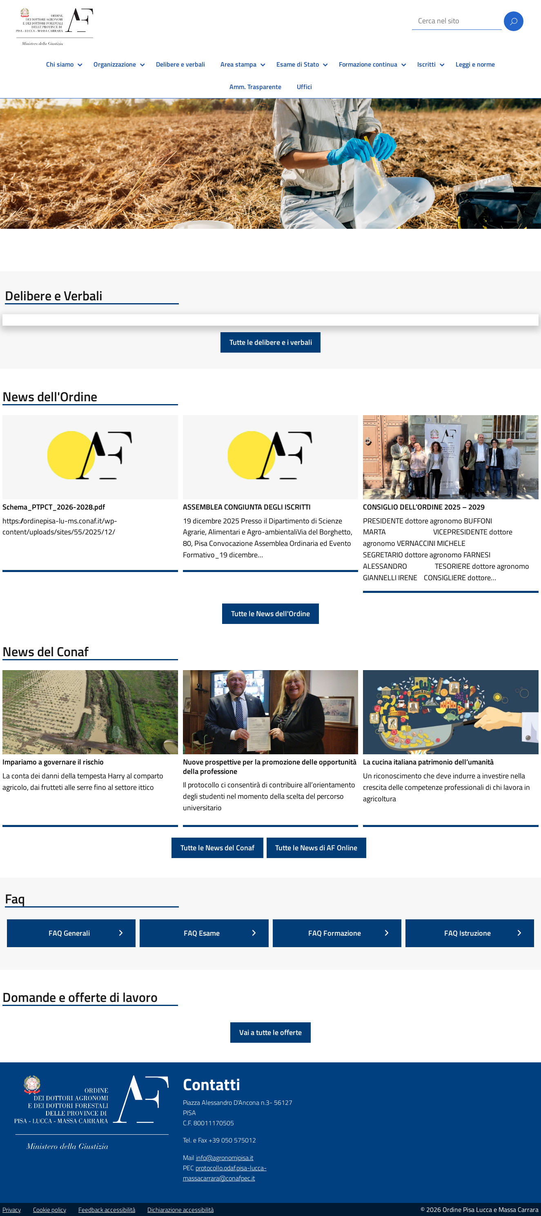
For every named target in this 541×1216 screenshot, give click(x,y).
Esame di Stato (297, 64)
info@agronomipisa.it (225, 1157)
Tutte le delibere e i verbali (270, 342)
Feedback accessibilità (106, 1209)
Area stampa (238, 64)
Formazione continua (368, 64)
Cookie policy (49, 1209)
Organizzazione (115, 64)
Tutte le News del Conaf (217, 847)
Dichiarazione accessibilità (180, 1209)
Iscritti (426, 64)
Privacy (11, 1209)
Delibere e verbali (180, 64)
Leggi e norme (475, 64)
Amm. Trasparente (255, 87)
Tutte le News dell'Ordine (270, 613)
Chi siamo (59, 64)
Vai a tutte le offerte (270, 1032)
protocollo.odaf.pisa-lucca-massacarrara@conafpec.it (225, 1173)
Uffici (304, 87)
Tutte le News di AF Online (316, 847)
